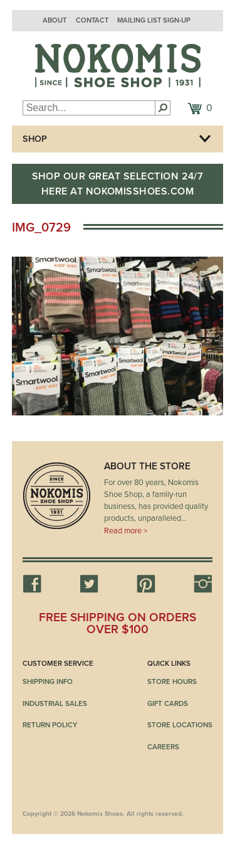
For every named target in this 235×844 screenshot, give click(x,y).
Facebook (32, 583)
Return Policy (50, 724)
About (54, 20)
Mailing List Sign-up (154, 20)
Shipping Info (48, 681)
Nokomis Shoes (118, 66)
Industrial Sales (55, 703)
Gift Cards (167, 703)
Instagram (203, 583)
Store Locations (179, 724)
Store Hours (172, 681)
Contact (92, 20)
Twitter (89, 583)
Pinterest (146, 583)
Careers (163, 746)
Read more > (125, 531)
